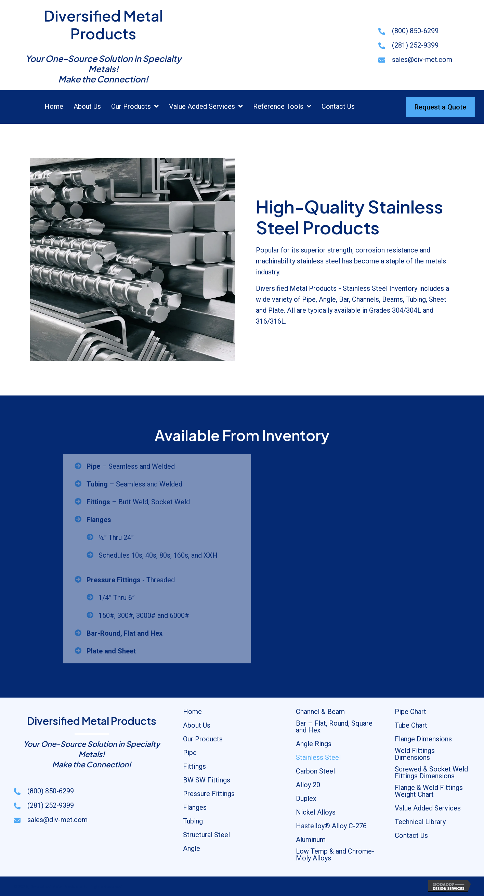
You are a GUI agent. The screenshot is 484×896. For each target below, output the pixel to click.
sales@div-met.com (422, 59)
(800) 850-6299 (415, 31)
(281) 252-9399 (415, 45)
